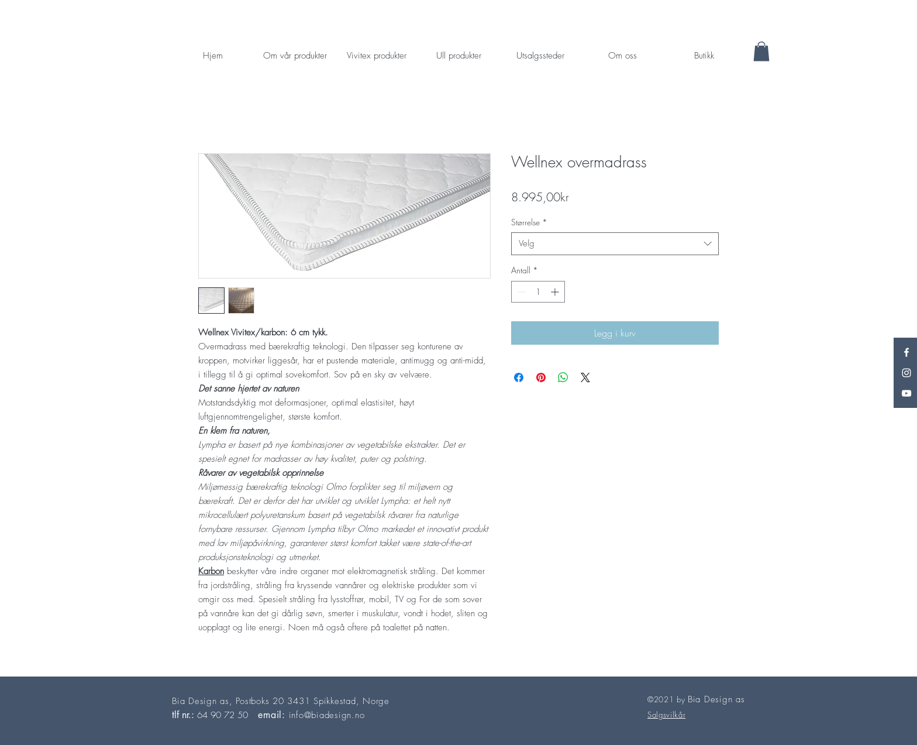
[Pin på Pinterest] (541, 377)
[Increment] (556, 291)
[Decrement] (520, 291)
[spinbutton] (538, 291)
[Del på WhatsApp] (563, 377)
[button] (761, 51)
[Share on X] (585, 377)
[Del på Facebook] (519, 377)
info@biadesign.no (327, 715)
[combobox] (615, 243)
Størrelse (529, 222)
